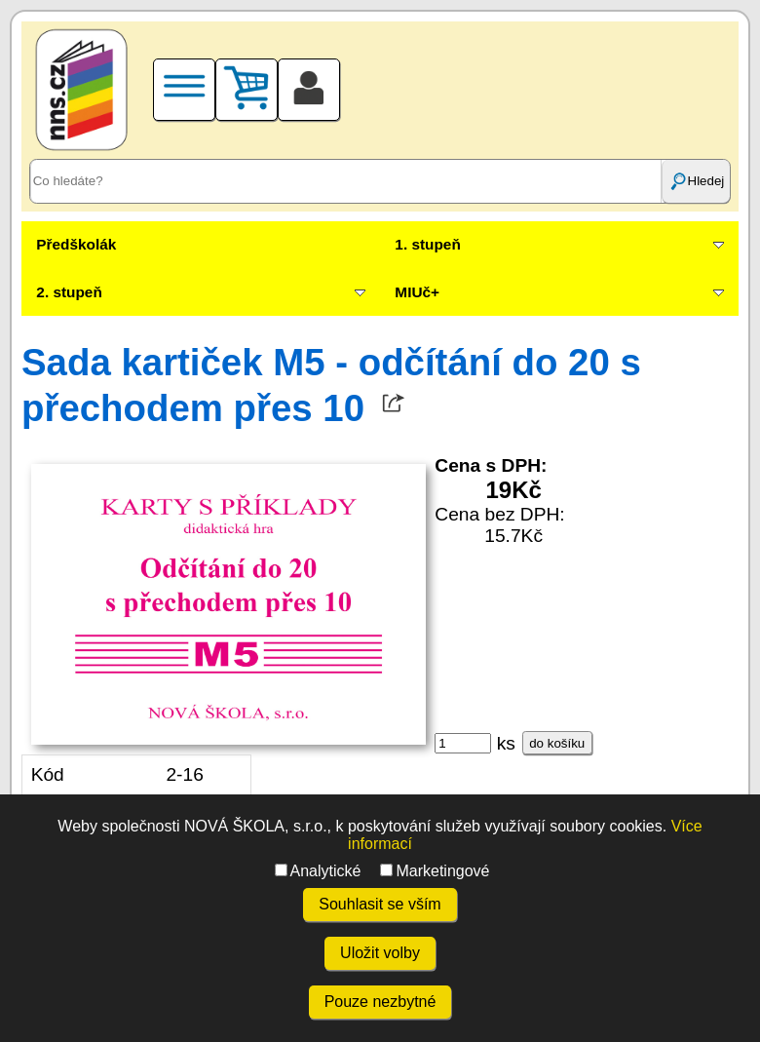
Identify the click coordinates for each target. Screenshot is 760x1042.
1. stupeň (427, 244)
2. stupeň (68, 292)
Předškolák (76, 244)
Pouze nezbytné (380, 1001)
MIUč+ (417, 292)
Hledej (696, 181)
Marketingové (434, 871)
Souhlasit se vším (379, 904)
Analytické (318, 871)
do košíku (557, 743)
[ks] (463, 743)
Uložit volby (380, 953)
